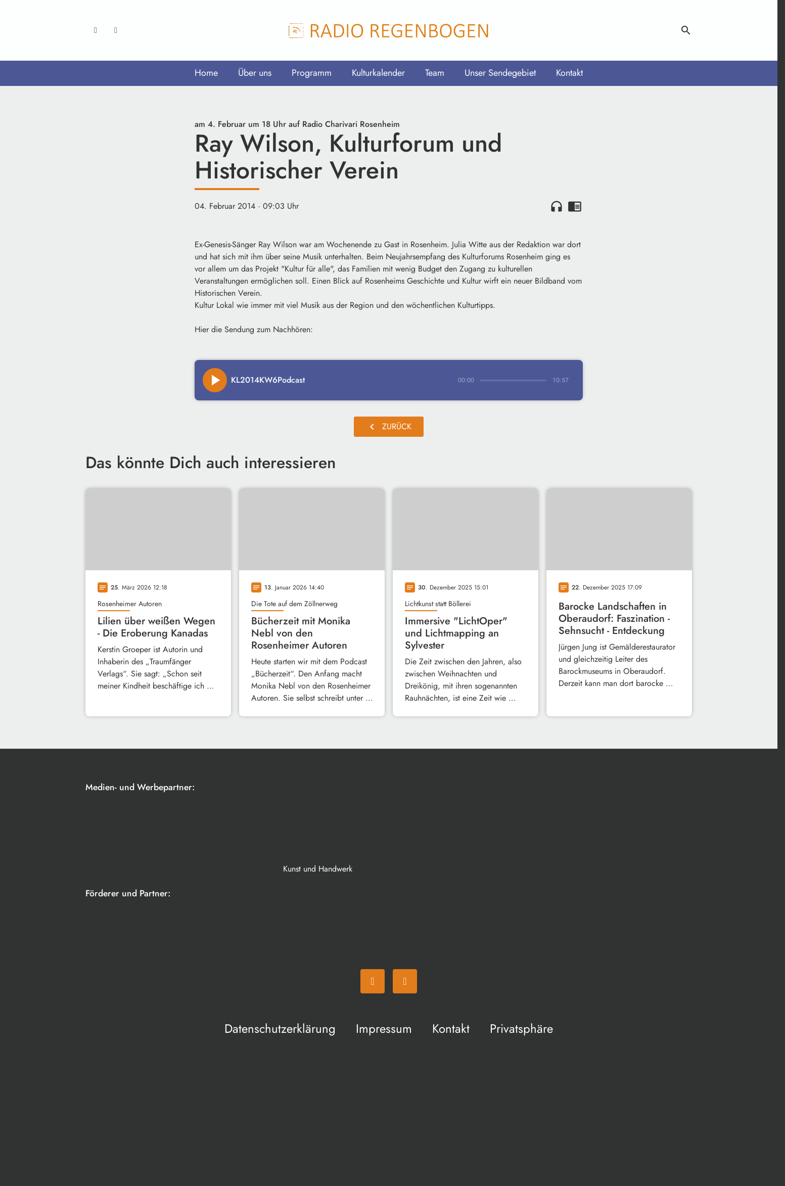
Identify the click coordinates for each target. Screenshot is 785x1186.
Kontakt (569, 72)
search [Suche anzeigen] (686, 30)
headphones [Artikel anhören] (556, 206)
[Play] (215, 380)
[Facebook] (95, 30)
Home (206, 72)
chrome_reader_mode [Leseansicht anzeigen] (575, 206)
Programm (312, 72)
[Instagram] (116, 30)
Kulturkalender (378, 72)
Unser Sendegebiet (500, 72)
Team (434, 72)
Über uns (254, 72)
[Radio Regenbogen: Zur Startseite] (389, 30)
